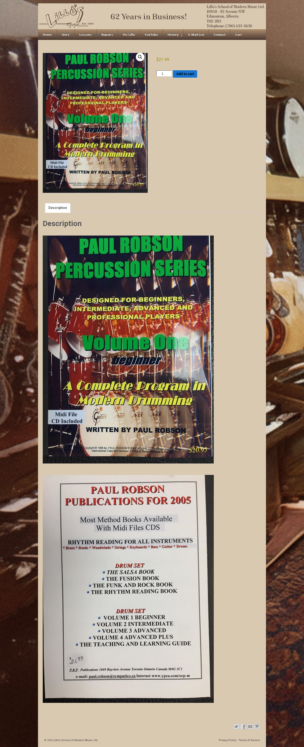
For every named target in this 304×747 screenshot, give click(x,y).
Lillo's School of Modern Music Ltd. (75, 740)
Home (47, 34)
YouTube (151, 34)
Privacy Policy (227, 740)
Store (66, 34)
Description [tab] (57, 208)
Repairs (107, 34)
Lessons (85, 34)
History (173, 34)
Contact (219, 34)
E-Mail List (196, 34)
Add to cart (185, 74)
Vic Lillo (129, 34)
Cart (238, 34)
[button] (140, 57)
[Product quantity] (164, 73)
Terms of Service (249, 740)
